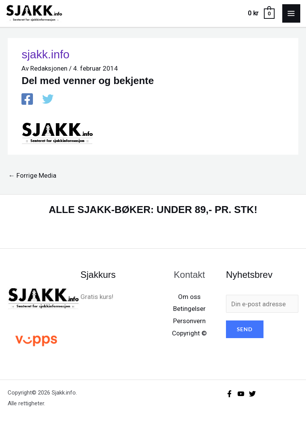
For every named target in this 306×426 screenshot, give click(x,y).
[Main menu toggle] (291, 13)
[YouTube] (240, 393)
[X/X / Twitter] (252, 393)
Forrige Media (32, 175)
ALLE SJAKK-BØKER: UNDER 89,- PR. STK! (153, 209)
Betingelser (189, 308)
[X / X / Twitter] (48, 99)
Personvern (189, 321)
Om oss (189, 297)
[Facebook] (27, 99)
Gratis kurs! (96, 297)
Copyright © (189, 333)
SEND (245, 329)
